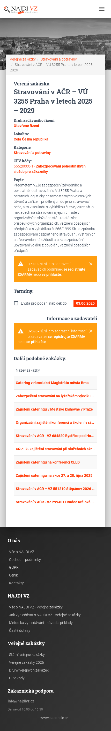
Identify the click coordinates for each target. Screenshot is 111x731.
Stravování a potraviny (59, 59)
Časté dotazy (19, 630)
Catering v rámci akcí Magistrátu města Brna (52, 383)
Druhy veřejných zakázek (29, 670)
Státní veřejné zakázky (27, 655)
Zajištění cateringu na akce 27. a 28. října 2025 (54, 475)
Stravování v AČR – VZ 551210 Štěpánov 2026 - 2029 (55, 489)
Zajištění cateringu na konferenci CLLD (48, 462)
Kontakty (16, 583)
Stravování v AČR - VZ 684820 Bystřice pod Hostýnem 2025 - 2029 (55, 436)
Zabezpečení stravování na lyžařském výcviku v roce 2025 (55, 396)
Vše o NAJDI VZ (21, 552)
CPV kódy (17, 678)
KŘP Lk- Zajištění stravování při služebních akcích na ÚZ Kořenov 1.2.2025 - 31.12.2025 (55, 449)
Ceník (13, 575)
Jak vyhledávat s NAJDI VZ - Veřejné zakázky (45, 615)
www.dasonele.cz (54, 718)
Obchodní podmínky (25, 560)
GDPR (14, 567)
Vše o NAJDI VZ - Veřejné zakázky (36, 607)
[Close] (90, 264)
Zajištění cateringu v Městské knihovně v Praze (54, 409)
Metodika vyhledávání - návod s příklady (41, 623)
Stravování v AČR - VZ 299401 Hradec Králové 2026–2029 (55, 502)
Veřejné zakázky (23, 59)
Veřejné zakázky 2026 (26, 662)
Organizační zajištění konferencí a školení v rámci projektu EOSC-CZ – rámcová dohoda (55, 422)
